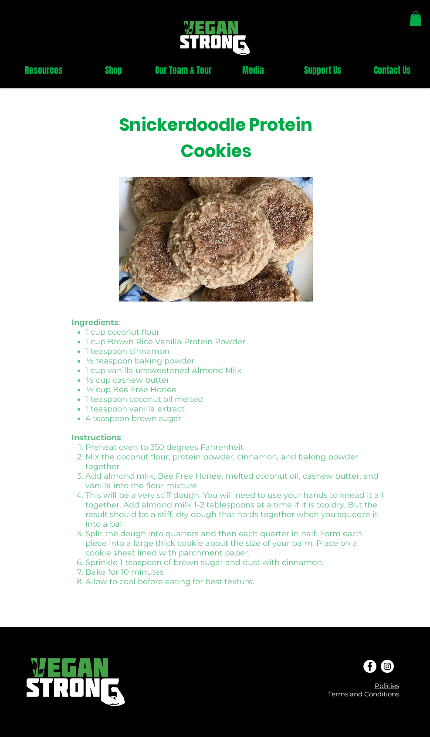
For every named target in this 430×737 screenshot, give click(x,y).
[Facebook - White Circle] (369, 666)
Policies (387, 686)
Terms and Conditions (363, 694)
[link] (416, 18)
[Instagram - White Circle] (387, 666)
